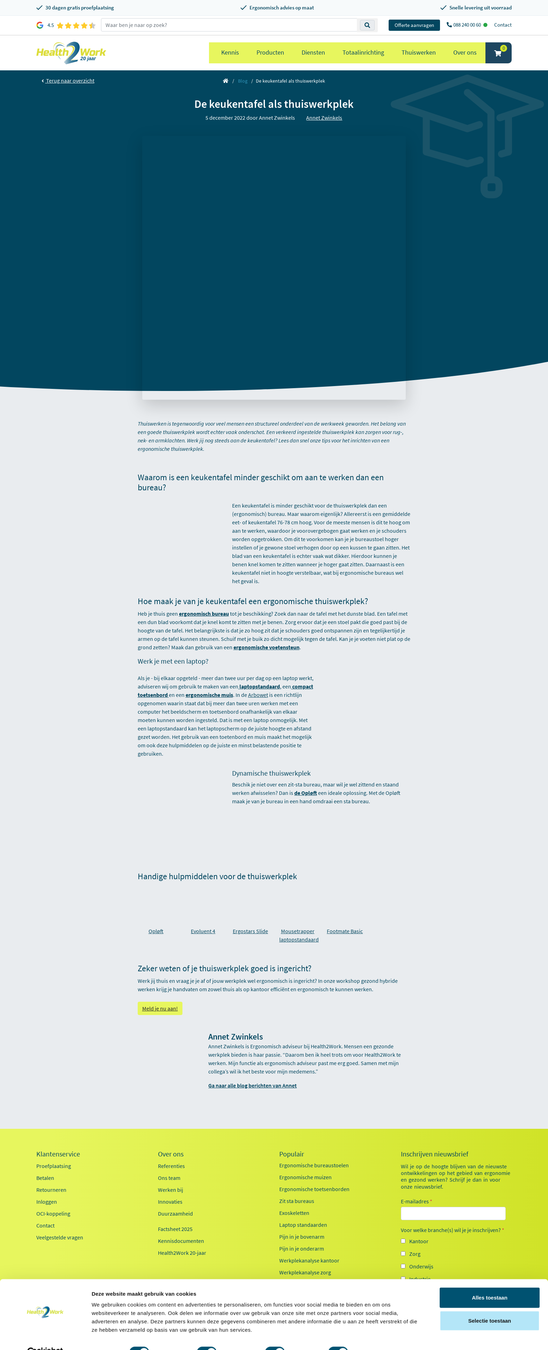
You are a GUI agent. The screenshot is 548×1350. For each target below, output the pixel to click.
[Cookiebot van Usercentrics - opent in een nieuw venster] (45, 1336)
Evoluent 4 (203, 931)
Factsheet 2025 (175, 1228)
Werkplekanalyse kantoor (309, 1260)
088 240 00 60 (468, 24)
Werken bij (170, 1189)
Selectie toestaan (489, 1304)
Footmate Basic (345, 931)
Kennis (230, 52)
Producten (270, 52)
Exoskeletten (294, 1212)
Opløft (156, 931)
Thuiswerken (419, 52)
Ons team (169, 1177)
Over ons (465, 52)
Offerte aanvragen (414, 25)
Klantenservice (58, 1154)
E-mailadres (416, 1201)
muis (227, 694)
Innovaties (170, 1201)
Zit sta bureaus (296, 1200)
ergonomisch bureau (204, 613)
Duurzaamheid (175, 1213)
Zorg (414, 1253)
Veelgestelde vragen (59, 1237)
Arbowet (258, 694)
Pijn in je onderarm (301, 1248)
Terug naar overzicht (68, 80)
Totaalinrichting (363, 52)
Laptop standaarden (303, 1224)
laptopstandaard (259, 686)
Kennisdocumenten (181, 1240)
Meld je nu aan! (160, 1008)
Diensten (313, 52)
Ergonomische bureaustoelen (314, 1165)
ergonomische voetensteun (266, 647)
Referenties (171, 1165)
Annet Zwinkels (324, 117)
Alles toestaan (489, 1281)
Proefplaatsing (53, 1165)
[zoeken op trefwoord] (229, 25)
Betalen (45, 1177)
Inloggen (46, 1201)
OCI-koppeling (53, 1213)
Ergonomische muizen (305, 1177)
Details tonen (377, 1336)
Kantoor (418, 1241)
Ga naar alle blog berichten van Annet (252, 1085)
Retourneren (51, 1189)
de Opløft (305, 792)
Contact (503, 24)
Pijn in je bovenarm (301, 1236)
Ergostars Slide (250, 931)
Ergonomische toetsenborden (314, 1188)
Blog (242, 81)
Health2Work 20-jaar (182, 1252)
